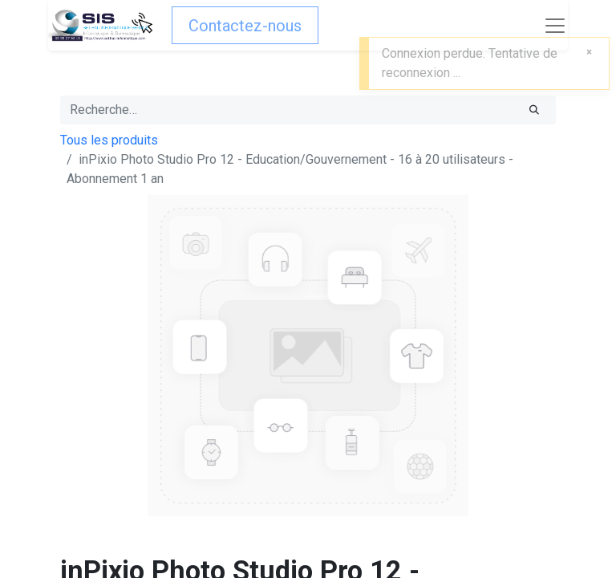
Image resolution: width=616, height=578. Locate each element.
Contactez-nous (245, 25)
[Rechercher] (534, 110)
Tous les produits (109, 140)
